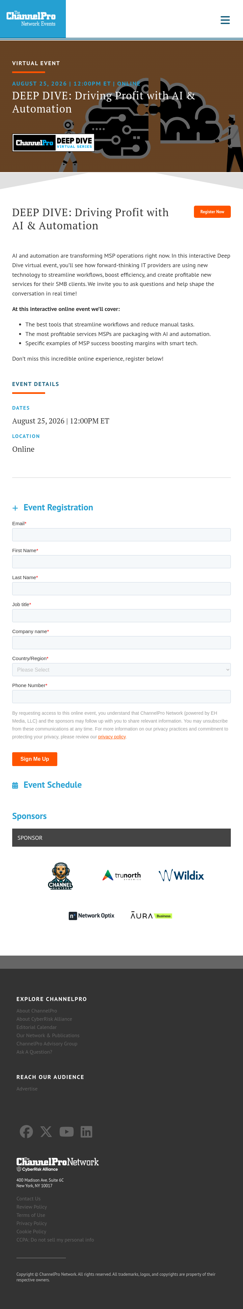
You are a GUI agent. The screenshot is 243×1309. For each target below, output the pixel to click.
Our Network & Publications (48, 1035)
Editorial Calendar (36, 1027)
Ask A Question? (34, 1051)
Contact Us (28, 1198)
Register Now (212, 212)
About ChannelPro (36, 1010)
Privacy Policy (31, 1223)
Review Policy (31, 1206)
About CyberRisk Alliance (44, 1018)
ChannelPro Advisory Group (46, 1043)
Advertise (27, 1088)
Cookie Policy (31, 1231)
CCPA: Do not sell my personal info (55, 1239)
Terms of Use (30, 1215)
